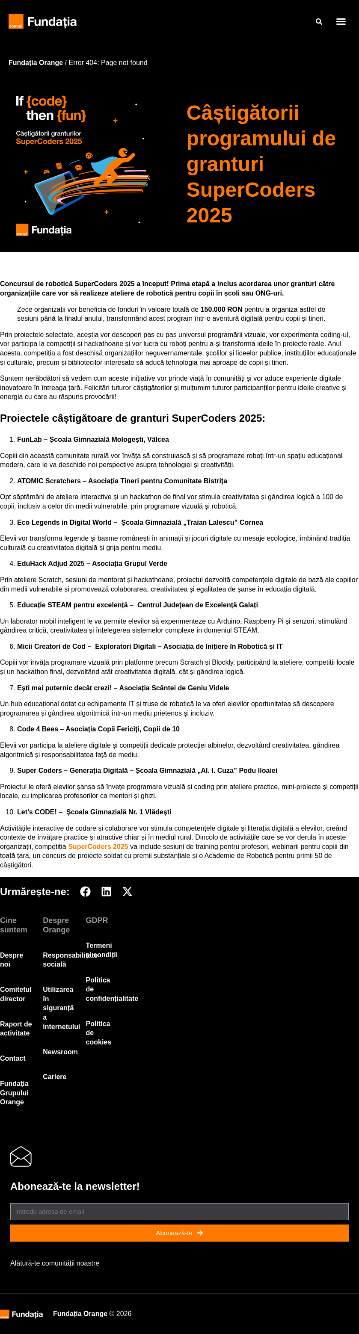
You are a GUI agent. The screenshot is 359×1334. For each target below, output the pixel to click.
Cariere (54, 1076)
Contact (13, 1058)
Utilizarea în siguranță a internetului (61, 1008)
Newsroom (60, 1052)
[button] (341, 21)
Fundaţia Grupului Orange (14, 1093)
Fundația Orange (36, 62)
